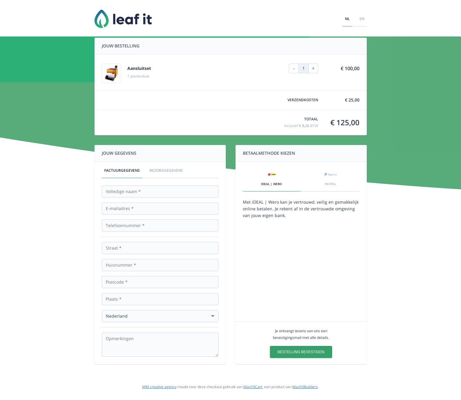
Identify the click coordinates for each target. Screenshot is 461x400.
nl (347, 18)
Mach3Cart (252, 386)
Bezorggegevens (166, 170)
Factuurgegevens (122, 170)
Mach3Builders (305, 386)
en (362, 18)
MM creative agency (159, 386)
